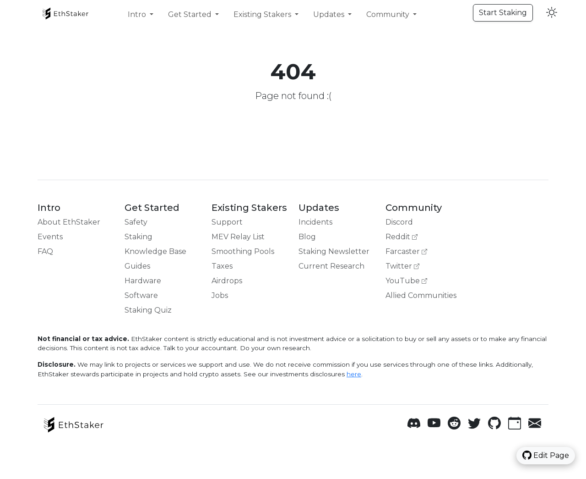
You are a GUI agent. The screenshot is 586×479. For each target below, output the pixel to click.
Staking (138, 236)
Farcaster (406, 251)
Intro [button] (138, 14)
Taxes (222, 266)
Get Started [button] (190, 14)
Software (141, 295)
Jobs (220, 295)
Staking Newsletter (333, 251)
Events (50, 236)
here (354, 374)
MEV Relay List (238, 236)
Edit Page (545, 455)
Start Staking (503, 12)
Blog (307, 236)
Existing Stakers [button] (263, 14)
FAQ (45, 251)
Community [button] (388, 14)
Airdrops (227, 280)
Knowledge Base (155, 251)
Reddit (401, 236)
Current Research (331, 266)
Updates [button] (329, 14)
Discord (399, 222)
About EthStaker (69, 222)
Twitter (402, 266)
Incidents (315, 222)
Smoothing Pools (243, 251)
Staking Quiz (148, 310)
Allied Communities (420, 295)
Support (227, 222)
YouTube (406, 280)
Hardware (143, 280)
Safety (136, 222)
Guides (137, 266)
